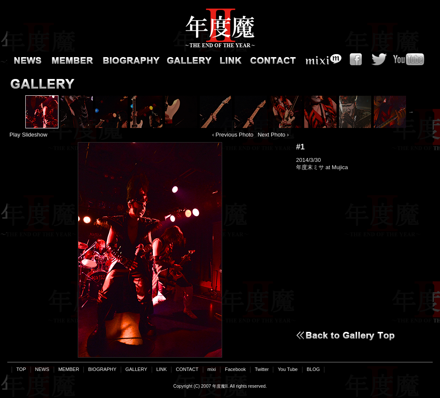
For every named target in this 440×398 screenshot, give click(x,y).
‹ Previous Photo (233, 134)
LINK (229, 59)
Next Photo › (273, 134)
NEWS (26, 59)
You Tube (411, 59)
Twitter (379, 59)
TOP (21, 369)
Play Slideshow (28, 134)
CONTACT (271, 59)
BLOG (313, 369)
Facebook (355, 59)
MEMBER (72, 59)
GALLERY (188, 59)
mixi (320, 59)
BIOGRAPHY (130, 59)
